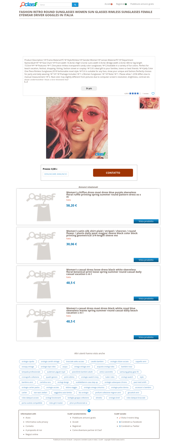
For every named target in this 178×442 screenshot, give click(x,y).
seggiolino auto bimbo (63, 392)
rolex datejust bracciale (136, 398)
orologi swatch (127, 377)
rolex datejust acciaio (30, 398)
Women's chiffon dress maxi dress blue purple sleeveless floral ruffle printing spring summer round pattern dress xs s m (103, 194)
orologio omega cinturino (94, 387)
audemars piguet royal (56, 372)
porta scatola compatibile (32, 403)
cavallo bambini (97, 361)
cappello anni (140, 361)
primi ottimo (69, 377)
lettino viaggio (71, 387)
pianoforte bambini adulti (82, 372)
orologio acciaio (52, 387)
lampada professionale (31, 372)
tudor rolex (109, 377)
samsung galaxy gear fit (129, 372)
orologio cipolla (28, 361)
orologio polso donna (119, 387)
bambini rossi (126, 366)
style (142, 377)
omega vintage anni (82, 366)
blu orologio (83, 392)
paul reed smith (140, 382)
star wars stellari (40, 392)
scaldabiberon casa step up (87, 382)
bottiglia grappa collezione (78, 398)
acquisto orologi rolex (105, 366)
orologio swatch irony (90, 377)
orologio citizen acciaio (119, 361)
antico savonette (106, 372)
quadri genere (51, 377)
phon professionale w (78, 403)
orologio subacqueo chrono (116, 382)
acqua (65, 366)
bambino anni (27, 382)
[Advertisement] (89, 37)
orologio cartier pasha (30, 387)
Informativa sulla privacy (37, 422)
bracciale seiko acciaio (75, 361)
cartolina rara (45, 382)
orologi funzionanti (53, 398)
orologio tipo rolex (48, 366)
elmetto (99, 398)
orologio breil (114, 398)
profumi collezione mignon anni (108, 392)
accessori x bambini (143, 387)
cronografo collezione (30, 377)
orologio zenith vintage (50, 361)
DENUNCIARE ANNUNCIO (55, 174)
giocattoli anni (133, 392)
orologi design (63, 382)
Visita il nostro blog (129, 417)
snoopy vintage (28, 366)
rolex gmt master (56, 403)
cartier (24, 392)
